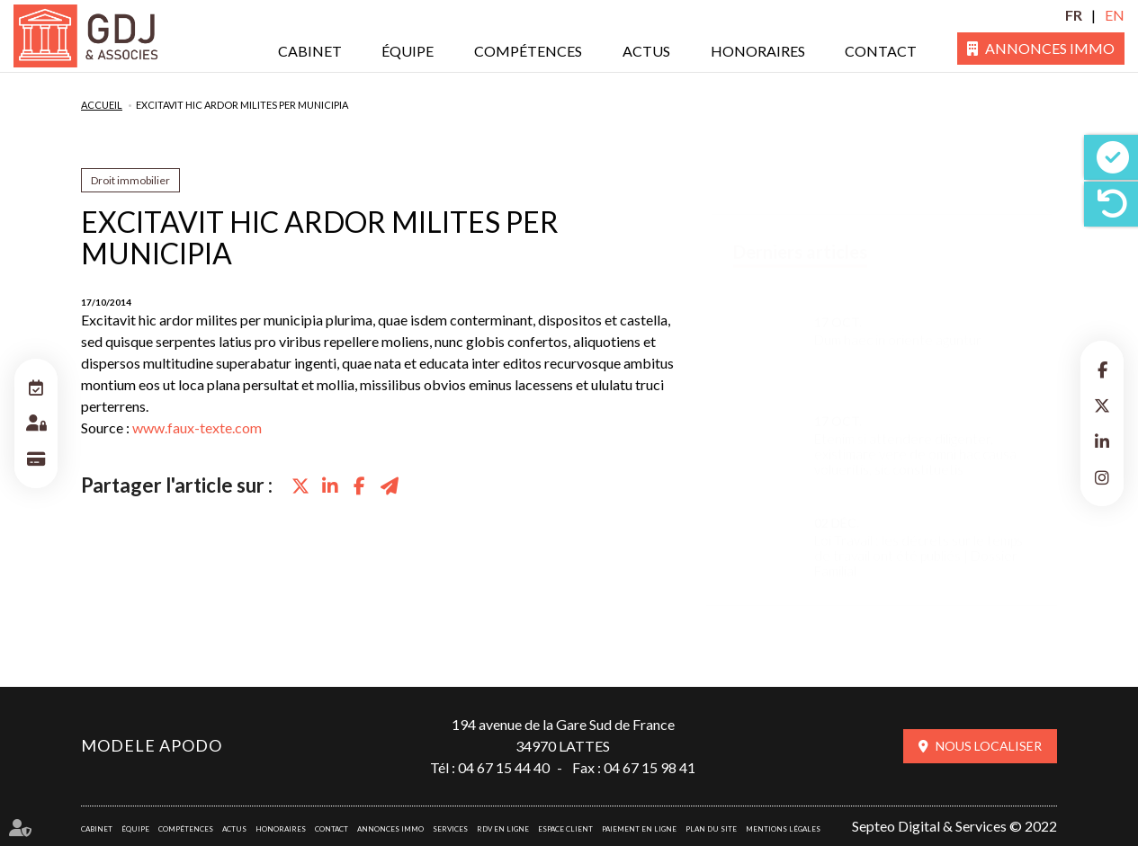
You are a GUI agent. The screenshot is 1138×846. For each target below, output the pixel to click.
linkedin (1102, 441)
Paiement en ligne (639, 828)
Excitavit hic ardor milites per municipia (242, 105)
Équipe (407, 50)
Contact (881, 50)
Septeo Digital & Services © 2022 (954, 825)
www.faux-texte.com (197, 427)
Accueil (101, 105)
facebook (1102, 369)
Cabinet (310, 50)
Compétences (528, 50)
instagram (1102, 477)
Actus (646, 50)
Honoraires (758, 50)
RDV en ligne (503, 828)
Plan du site (711, 828)
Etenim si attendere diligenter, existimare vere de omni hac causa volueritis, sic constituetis (915, 436)
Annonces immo (1050, 48)
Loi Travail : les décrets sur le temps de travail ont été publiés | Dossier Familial (918, 538)
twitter (1102, 405)
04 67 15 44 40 (504, 767)
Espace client (565, 828)
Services (450, 828)
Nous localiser (989, 745)
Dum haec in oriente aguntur (897, 322)
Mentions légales (783, 828)
